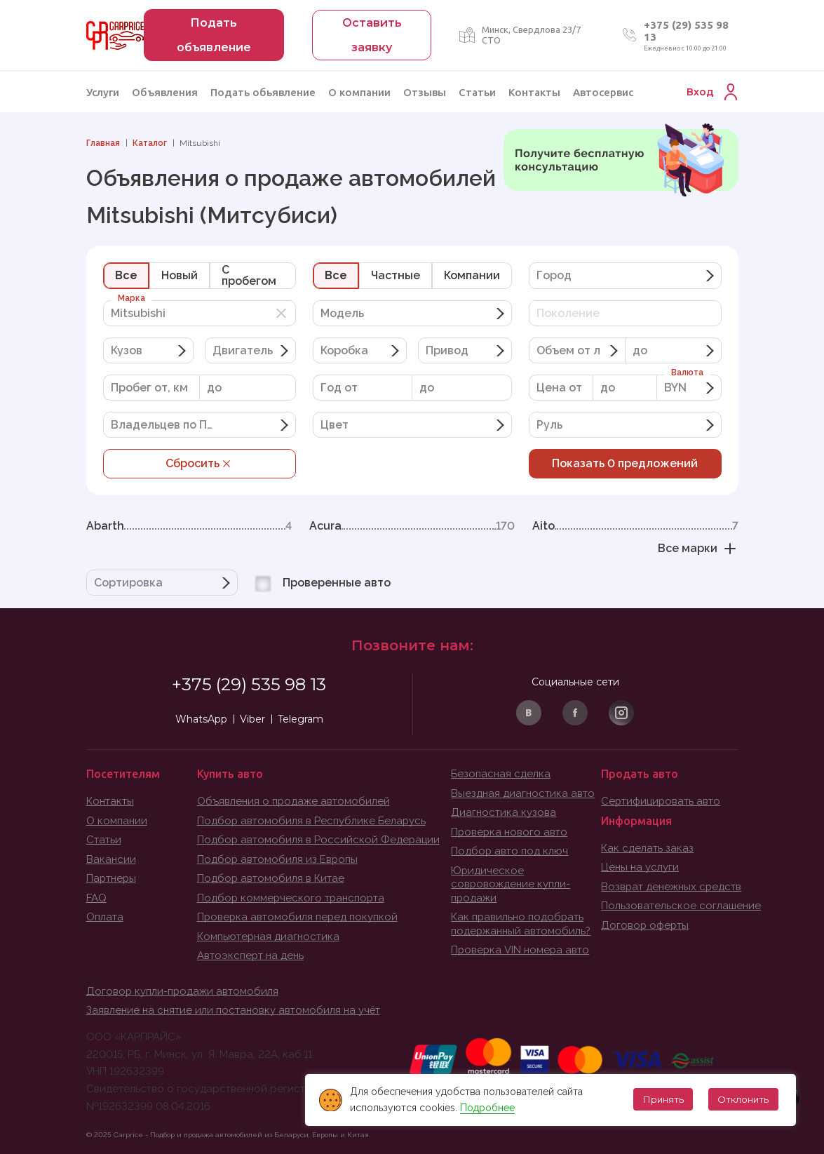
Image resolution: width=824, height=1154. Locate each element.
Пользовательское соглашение (681, 905)
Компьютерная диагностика (268, 936)
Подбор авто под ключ (510, 851)
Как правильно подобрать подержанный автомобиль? (521, 924)
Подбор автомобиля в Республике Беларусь (312, 820)
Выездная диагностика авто (523, 793)
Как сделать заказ (647, 848)
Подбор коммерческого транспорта (292, 898)
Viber (252, 719)
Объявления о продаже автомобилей (294, 801)
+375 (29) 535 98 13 (249, 684)
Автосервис (603, 92)
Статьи (477, 92)
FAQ (96, 898)
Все (126, 275)
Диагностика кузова (503, 812)
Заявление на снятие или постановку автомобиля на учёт (233, 1010)
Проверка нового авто (510, 832)
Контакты (534, 92)
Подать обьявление (263, 92)
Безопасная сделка (501, 773)
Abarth (189, 526)
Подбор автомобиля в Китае (271, 878)
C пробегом (249, 275)
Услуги (102, 92)
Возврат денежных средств (672, 886)
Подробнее (486, 1107)
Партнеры (111, 878)
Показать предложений (625, 463)
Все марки (698, 548)
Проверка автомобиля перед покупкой (298, 917)
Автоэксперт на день (250, 955)
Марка (131, 298)
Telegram (300, 719)
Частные (395, 275)
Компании (472, 275)
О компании (359, 92)
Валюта (687, 372)
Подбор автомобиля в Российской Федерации (319, 839)
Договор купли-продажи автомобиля (183, 991)
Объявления (165, 92)
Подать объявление (214, 35)
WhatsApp (201, 719)
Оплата (104, 917)
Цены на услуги (640, 867)
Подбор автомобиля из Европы (278, 859)
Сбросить (200, 464)
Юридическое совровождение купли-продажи (511, 884)
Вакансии (111, 859)
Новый (179, 275)
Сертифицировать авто (661, 801)
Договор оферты (645, 925)
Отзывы (424, 92)
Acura (412, 526)
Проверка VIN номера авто (521, 950)
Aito (635, 526)
